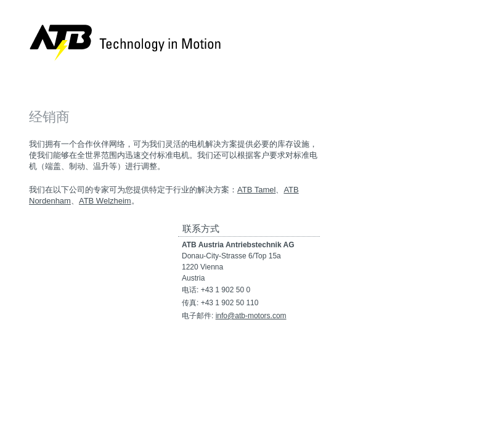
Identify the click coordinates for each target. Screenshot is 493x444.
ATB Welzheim (105, 200)
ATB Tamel (256, 189)
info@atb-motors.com (251, 315)
